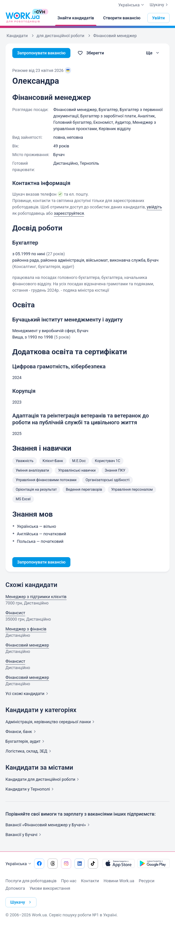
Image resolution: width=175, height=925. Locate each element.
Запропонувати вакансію (41, 53)
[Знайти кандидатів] (75, 18)
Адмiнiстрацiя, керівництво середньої (50, 721)
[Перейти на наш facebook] (39, 864)
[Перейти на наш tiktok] (93, 864)
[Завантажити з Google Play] (154, 864)
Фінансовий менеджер (27, 645)
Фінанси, (21, 731)
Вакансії (24, 834)
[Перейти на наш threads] (53, 864)
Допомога (15, 888)
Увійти (158, 17)
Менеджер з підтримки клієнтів (36, 596)
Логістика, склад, (29, 751)
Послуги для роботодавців (31, 880)
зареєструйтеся (69, 213)
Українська (18, 864)
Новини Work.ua (118, 880)
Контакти (90, 880)
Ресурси (146, 880)
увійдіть (154, 207)
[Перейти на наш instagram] (66, 864)
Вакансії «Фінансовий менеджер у (48, 824)
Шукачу (160, 5)
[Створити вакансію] (122, 18)
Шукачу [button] (21, 902)
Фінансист (15, 612)
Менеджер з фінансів (25, 629)
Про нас (68, 880)
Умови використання (49, 888)
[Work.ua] (22, 18)
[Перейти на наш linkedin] (80, 864)
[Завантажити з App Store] (118, 864)
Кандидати (43, 779)
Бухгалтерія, (25, 741)
